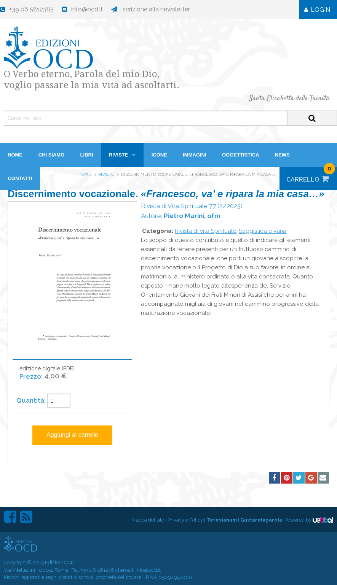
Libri (86, 155)
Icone (159, 155)
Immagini (194, 155)
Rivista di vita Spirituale (205, 231)
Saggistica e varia (262, 231)
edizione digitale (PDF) (47, 377)
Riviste (118, 155)
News (282, 155)
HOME (15, 155)
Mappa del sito (147, 520)
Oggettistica (240, 155)
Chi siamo (51, 155)
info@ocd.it (148, 570)
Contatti (20, 178)
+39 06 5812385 (98, 570)
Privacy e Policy (185, 520)
